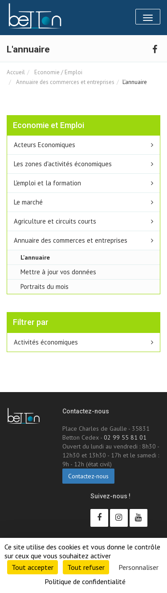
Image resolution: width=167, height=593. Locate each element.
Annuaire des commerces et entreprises (64, 82)
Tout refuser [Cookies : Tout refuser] (86, 567)
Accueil (16, 72)
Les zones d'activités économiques (63, 164)
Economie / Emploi (57, 72)
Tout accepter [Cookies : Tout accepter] (32, 567)
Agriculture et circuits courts (55, 221)
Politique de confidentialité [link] (85, 581)
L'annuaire (35, 257)
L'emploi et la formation (47, 183)
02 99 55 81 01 (125, 437)
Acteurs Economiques (44, 144)
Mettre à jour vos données (58, 272)
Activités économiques (46, 342)
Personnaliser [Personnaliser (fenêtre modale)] (138, 567)
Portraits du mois (44, 286)
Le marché (28, 202)
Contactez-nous (88, 476)
